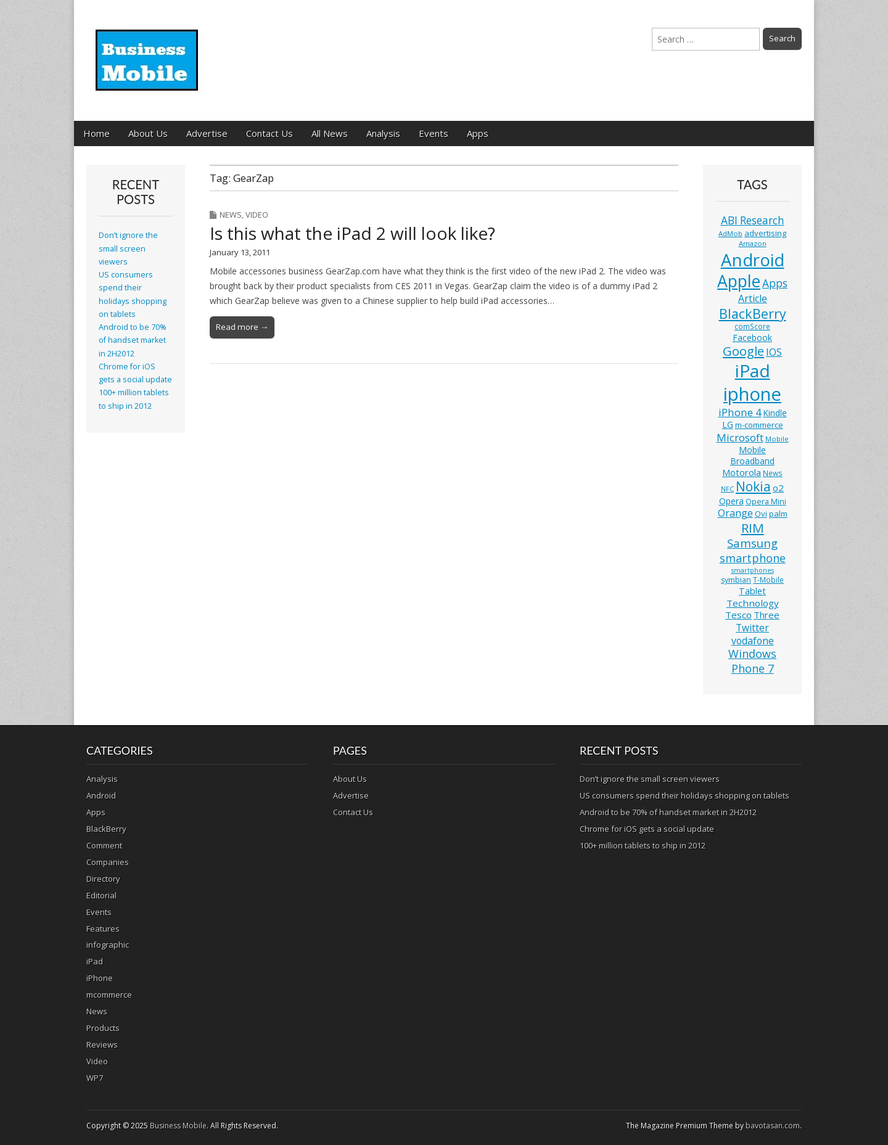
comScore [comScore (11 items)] (752, 326)
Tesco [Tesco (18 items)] (738, 615)
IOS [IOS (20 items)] (774, 352)
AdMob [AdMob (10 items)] (730, 233)
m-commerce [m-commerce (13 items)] (759, 424)
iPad (94, 961)
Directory (103, 878)
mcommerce (109, 994)
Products (103, 1027)
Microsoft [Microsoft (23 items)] (740, 437)
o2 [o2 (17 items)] (778, 488)
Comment (104, 845)
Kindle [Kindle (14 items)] (775, 413)
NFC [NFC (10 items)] (727, 488)
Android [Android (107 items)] (752, 259)
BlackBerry (106, 828)
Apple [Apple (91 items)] (738, 281)
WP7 (94, 1077)
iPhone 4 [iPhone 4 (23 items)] (740, 412)
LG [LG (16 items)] (727, 424)
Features (103, 928)
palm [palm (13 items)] (778, 513)
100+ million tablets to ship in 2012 (642, 845)
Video (256, 214)
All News (329, 133)
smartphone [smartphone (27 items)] (753, 558)
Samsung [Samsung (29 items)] (752, 543)
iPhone (99, 977)
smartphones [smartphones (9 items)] (752, 570)
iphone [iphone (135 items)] (752, 394)
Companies (107, 862)
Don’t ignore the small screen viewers (128, 248)
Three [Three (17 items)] (766, 615)
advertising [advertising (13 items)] (765, 233)
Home (96, 133)
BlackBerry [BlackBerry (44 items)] (752, 313)
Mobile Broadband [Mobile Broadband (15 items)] (752, 455)
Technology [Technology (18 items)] (752, 603)
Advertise (207, 133)
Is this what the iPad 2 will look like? (352, 233)
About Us (148, 133)
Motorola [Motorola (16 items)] (741, 472)
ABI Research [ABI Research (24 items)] (752, 220)
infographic (107, 944)
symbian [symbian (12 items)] (736, 580)
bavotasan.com (773, 1125)
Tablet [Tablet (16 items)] (752, 591)
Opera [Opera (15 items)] (731, 501)
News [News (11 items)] (773, 473)
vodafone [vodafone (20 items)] (752, 640)
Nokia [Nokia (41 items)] (753, 486)
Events (433, 133)
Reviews (102, 1044)
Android (101, 795)
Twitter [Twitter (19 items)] (752, 627)
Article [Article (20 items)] (752, 298)
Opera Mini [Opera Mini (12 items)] (766, 501)
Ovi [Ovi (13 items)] (761, 513)
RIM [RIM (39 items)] (752, 527)
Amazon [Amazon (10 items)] (753, 243)
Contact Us (269, 133)
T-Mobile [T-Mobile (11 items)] (768, 580)
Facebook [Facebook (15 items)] (752, 337)
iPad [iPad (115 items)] (752, 370)
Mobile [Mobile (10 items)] (777, 438)
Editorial (101, 895)
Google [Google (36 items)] (743, 351)
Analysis (383, 133)
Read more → (242, 326)
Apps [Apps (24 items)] (774, 283)
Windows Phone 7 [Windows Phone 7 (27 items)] (752, 661)
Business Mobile (178, 1125)
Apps (477, 133)
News (231, 214)
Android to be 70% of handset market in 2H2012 (132, 340)
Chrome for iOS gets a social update (647, 828)
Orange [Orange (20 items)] (735, 513)
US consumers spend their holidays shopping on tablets (684, 795)
